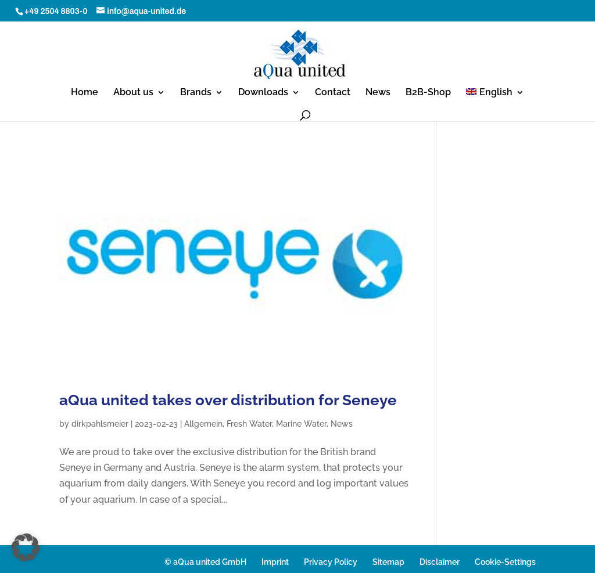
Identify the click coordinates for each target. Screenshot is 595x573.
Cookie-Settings (505, 562)
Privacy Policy (330, 562)
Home (84, 93)
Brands (196, 93)
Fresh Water (249, 423)
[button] (25, 547)
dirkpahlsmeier (99, 423)
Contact (332, 93)
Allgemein (203, 423)
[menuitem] (495, 98)
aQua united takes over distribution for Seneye (228, 400)
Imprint (275, 562)
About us (133, 93)
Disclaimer (440, 562)
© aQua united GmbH (205, 562)
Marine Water (301, 423)
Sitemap (388, 562)
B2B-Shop (428, 93)
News (377, 93)
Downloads (263, 93)
